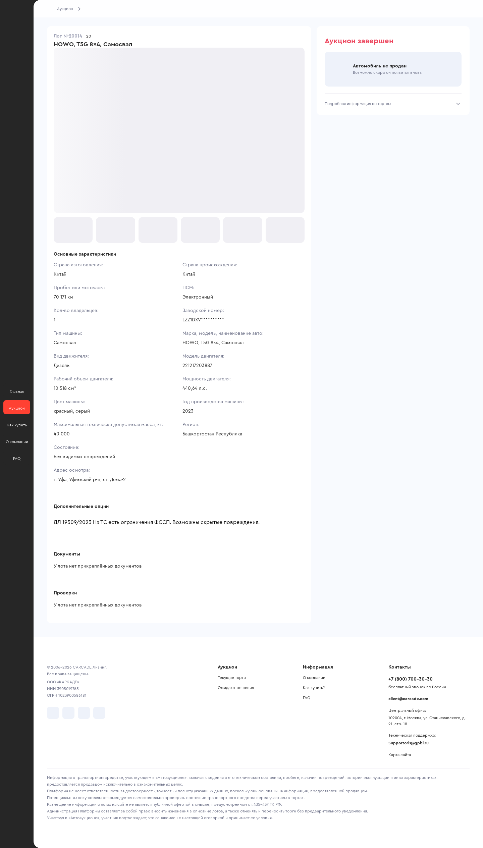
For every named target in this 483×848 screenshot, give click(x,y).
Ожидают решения (236, 688)
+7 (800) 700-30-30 (410, 679)
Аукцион (65, 9)
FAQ (306, 698)
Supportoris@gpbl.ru (408, 743)
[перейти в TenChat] (99, 713)
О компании (314, 678)
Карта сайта (399, 755)
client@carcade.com (408, 699)
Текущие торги (232, 678)
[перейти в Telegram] (68, 713)
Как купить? (314, 688)
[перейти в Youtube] (84, 713)
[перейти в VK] (53, 713)
